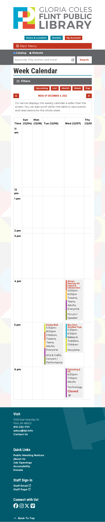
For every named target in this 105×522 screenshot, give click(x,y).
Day (88, 88)
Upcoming (42, 88)
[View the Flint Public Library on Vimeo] (33, 506)
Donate (56, 37)
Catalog (21, 52)
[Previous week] (16, 96)
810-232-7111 (21, 427)
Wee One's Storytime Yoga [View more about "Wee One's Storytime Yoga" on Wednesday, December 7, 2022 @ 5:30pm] (74, 326)
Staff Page (20, 489)
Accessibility (21, 466)
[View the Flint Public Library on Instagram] (22, 506)
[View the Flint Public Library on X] (26, 506)
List (55, 88)
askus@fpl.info (23, 430)
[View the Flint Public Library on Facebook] (15, 506)
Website (37, 52)
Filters (26, 81)
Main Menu (26, 46)
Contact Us (20, 434)
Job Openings (22, 462)
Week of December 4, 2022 (52, 95)
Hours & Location (36, 37)
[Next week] (89, 96)
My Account (74, 37)
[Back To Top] (52, 518)
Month (65, 88)
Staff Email (20, 485)
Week (77, 88)
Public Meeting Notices (28, 455)
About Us (19, 459)
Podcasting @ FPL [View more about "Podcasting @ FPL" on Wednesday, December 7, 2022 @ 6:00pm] (73, 370)
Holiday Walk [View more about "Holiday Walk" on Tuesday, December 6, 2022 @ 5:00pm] (52, 325)
